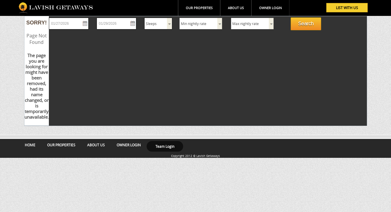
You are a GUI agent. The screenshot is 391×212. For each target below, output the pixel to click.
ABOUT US (236, 8)
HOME (30, 145)
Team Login (164, 146)
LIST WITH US (347, 7)
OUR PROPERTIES (199, 8)
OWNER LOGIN (270, 8)
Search (306, 23)
